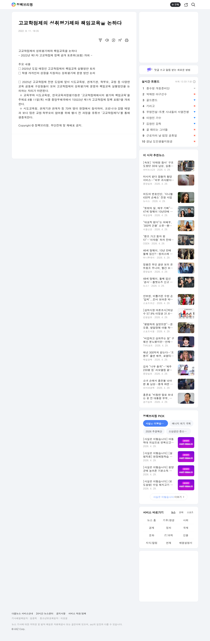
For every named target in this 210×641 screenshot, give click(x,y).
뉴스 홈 (151, 520)
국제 (185, 528)
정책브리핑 (24, 4)
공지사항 (60, 613)
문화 (151, 535)
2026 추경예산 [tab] (154, 431)
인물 (185, 535)
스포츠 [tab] (190, 512)
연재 (168, 543)
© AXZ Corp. (18, 629)
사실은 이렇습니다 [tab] (156, 423)
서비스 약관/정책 (77, 613)
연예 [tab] (181, 512)
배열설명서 (185, 543)
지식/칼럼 (152, 543)
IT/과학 (168, 535)
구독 (175, 4)
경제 (151, 528)
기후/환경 (169, 520)
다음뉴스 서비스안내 (22, 613)
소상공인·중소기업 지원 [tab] (180, 431)
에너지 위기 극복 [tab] (181, 423)
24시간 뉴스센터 (44, 613)
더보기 (168, 497)
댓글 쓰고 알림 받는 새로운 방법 (168, 70)
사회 (185, 520)
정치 (168, 528)
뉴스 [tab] (173, 512)
